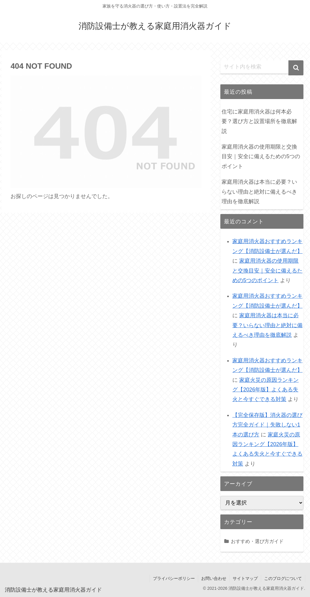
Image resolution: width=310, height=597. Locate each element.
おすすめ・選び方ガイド (257, 541)
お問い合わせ (213, 578)
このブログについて (283, 578)
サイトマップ (245, 578)
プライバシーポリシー (174, 578)
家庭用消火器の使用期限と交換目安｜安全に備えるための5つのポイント (261, 156)
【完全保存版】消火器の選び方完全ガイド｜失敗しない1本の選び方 (267, 425)
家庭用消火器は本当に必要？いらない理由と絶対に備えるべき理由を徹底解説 (259, 191)
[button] (295, 67)
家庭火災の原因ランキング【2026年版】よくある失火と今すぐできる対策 (265, 390)
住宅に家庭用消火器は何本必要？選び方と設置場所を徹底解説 (259, 121)
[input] (261, 67)
